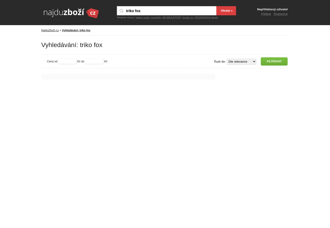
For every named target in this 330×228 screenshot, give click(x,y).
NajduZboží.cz (50, 30)
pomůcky (156, 17)
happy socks (143, 17)
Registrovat (281, 14)
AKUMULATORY (171, 17)
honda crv (187, 17)
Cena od (52, 61)
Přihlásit (266, 14)
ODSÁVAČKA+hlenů (206, 17)
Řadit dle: (220, 61)
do (82, 61)
